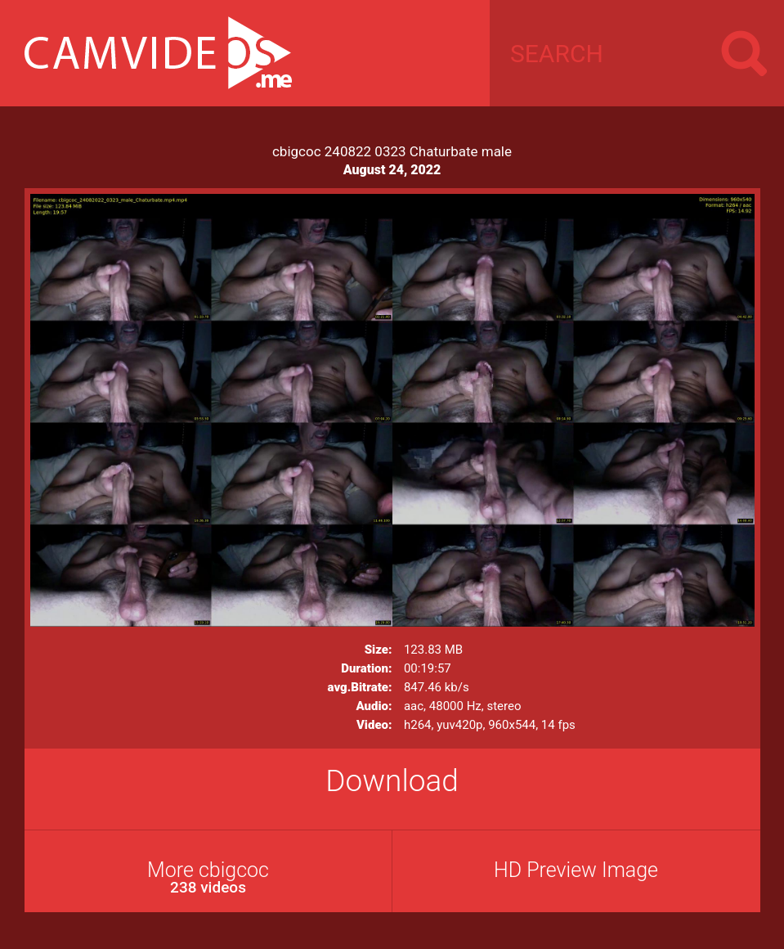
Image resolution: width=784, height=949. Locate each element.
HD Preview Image (576, 870)
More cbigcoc (208, 877)
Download (392, 780)
